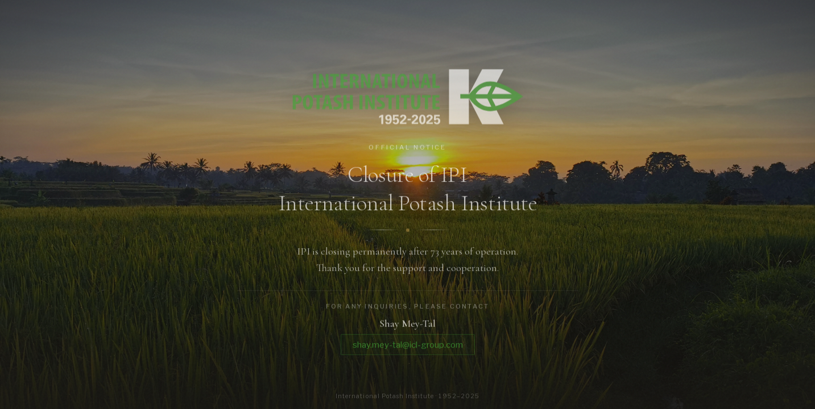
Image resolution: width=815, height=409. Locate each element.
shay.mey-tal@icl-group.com (408, 346)
